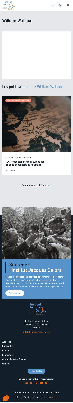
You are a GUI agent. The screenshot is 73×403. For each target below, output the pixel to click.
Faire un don (15, 293)
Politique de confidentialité (46, 392)
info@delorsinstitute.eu (36, 332)
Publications (8, 346)
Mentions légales (22, 392)
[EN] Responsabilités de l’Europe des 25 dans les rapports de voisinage (24, 163)
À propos (6, 341)
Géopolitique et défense (18, 100)
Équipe (5, 350)
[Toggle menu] (68, 5)
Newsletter (36, 371)
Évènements (8, 354)
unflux (54, 397)
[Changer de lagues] (53, 5)
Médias (5, 363)
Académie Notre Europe (14, 359)
